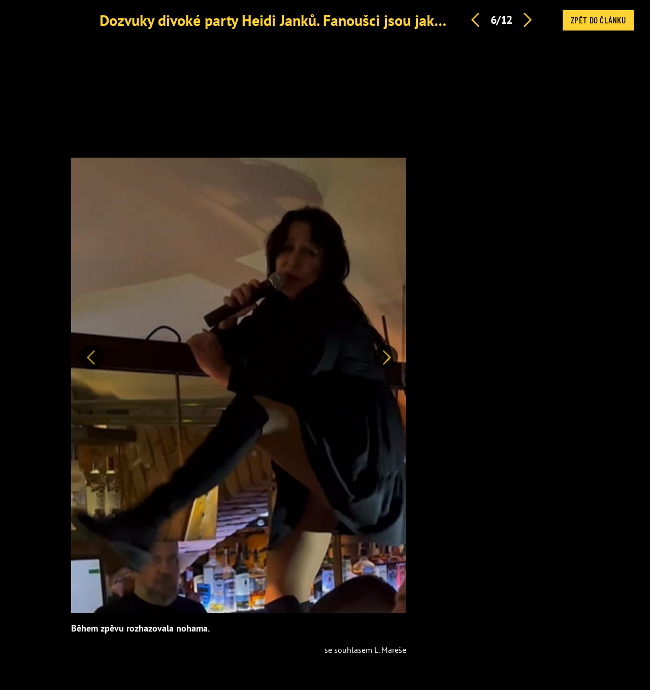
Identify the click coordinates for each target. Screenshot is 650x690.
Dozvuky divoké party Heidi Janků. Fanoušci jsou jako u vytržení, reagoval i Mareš (362, 20)
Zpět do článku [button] (598, 19)
